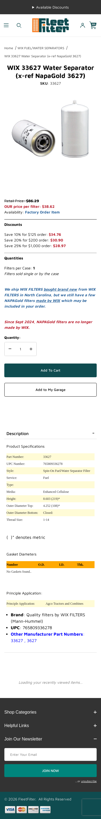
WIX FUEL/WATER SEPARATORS (41, 48)
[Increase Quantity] (31, 349)
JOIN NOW (50, 770)
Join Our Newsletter (50, 739)
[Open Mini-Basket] (95, 25)
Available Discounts (52, 7)
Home (8, 48)
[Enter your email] (50, 754)
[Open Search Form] (19, 25)
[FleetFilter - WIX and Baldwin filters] (50, 25)
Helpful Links (50, 725)
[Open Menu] (6, 25)
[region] (50, 185)
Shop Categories (50, 712)
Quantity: (12, 337)
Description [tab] (17, 433)
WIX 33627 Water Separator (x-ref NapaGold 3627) (42, 56)
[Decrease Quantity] (10, 349)
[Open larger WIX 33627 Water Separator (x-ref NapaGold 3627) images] (50, 130)
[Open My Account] (82, 25)
